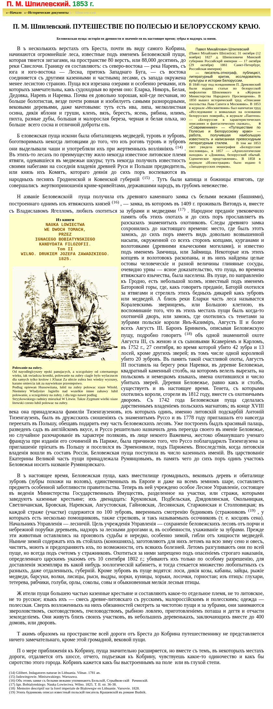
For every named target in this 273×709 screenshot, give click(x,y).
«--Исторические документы (46, 12)
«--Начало (14, 12)
